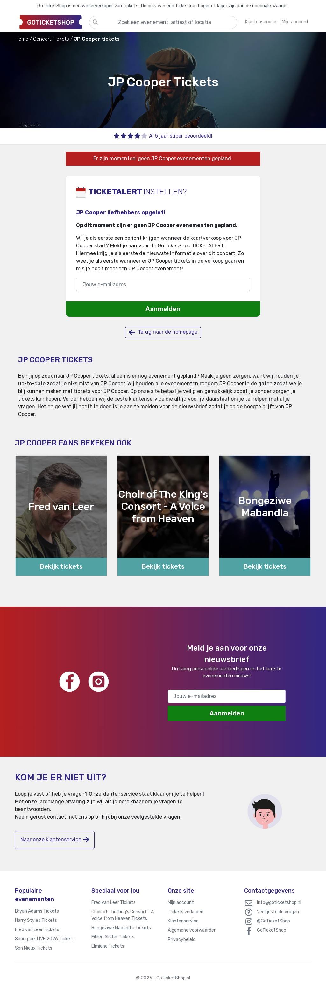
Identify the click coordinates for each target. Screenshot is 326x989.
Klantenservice (183, 921)
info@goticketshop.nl (279, 902)
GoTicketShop (271, 930)
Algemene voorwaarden (192, 930)
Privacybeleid (181, 939)
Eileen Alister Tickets (112, 937)
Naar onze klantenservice (54, 839)
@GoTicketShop (273, 921)
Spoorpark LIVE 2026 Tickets (44, 939)
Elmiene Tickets (107, 946)
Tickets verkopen (185, 911)
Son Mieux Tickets (33, 948)
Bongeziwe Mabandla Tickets (121, 927)
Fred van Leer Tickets (37, 929)
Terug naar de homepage (163, 332)
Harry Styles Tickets (36, 920)
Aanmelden (162, 309)
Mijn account (181, 902)
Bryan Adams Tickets (37, 911)
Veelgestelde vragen (278, 911)
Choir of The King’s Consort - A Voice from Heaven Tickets (122, 915)
